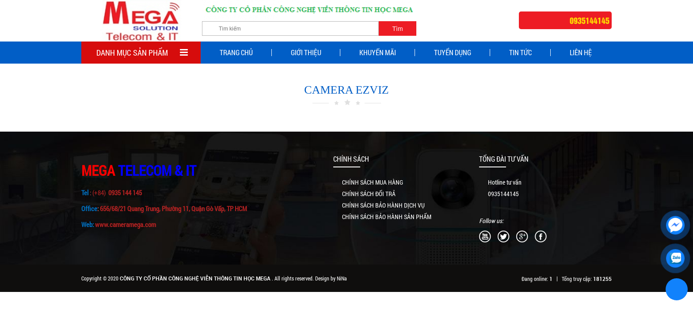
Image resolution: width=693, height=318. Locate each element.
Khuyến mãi (377, 52)
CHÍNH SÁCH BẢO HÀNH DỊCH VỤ (383, 205)
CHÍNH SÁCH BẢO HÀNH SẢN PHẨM (386, 216)
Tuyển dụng (452, 52)
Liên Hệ (581, 52)
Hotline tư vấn (505, 182)
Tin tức (520, 52)
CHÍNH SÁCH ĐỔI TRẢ (369, 193)
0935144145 (503, 193)
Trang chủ (236, 52)
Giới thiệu (306, 52)
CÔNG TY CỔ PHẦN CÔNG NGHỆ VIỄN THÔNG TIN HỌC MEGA (196, 278)
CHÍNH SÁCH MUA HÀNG (372, 182)
